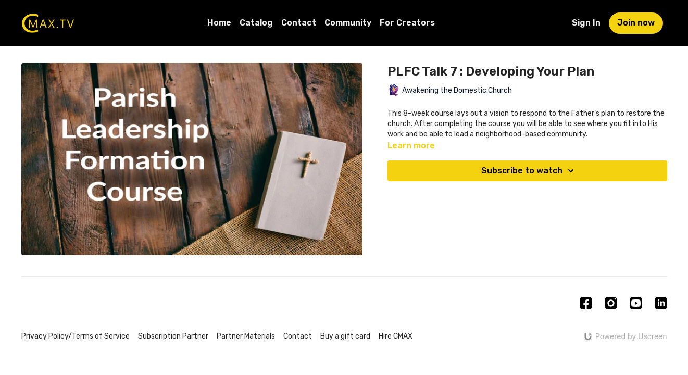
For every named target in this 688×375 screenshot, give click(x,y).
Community (347, 23)
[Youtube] (636, 303)
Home (219, 23)
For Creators (407, 23)
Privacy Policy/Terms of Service (75, 336)
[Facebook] (586, 303)
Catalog (256, 23)
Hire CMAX (395, 336)
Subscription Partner (173, 336)
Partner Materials (246, 336)
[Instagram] (611, 303)
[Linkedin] (661, 303)
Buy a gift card (345, 336)
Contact (298, 23)
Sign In (586, 23)
